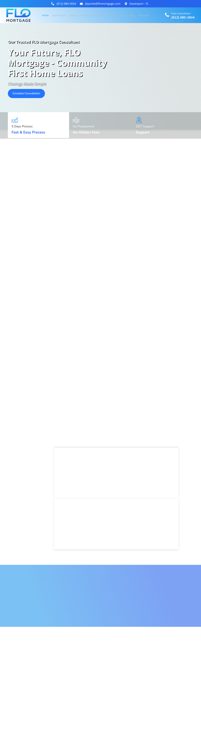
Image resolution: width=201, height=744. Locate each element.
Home (46, 15)
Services (74, 15)
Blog (132, 15)
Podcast (86, 15)
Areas (97, 15)
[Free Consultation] (167, 15)
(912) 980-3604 (183, 17)
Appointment (59, 15)
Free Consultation (181, 13)
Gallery (123, 15)
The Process (109, 15)
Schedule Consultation (27, 93)
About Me (143, 15)
